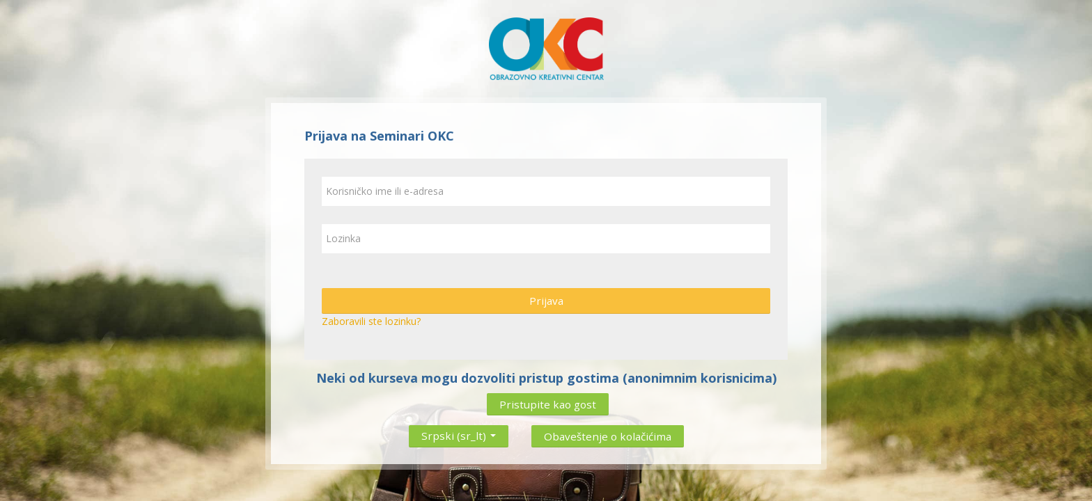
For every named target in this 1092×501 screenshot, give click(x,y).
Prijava (546, 301)
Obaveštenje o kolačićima (607, 436)
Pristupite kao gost (547, 404)
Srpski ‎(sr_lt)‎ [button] (458, 433)
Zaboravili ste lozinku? (371, 321)
